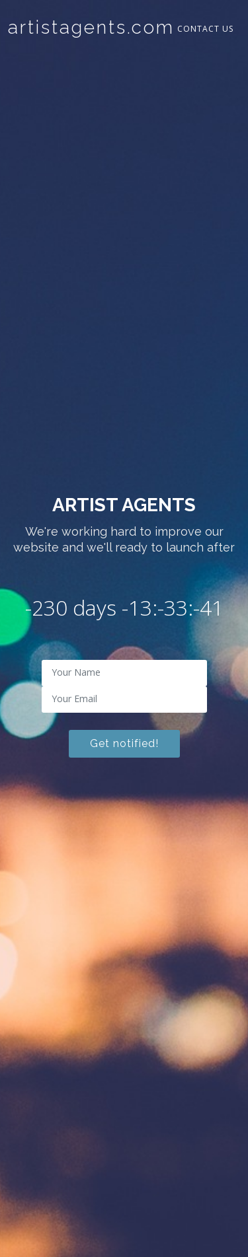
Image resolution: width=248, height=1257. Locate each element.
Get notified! (124, 743)
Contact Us (205, 28)
